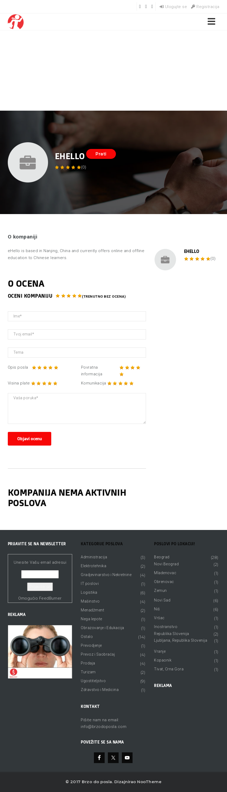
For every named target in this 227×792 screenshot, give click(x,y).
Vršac (159, 618)
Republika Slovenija (171, 634)
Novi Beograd (166, 564)
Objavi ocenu (29, 438)
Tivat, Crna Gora (169, 669)
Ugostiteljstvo (93, 681)
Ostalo (87, 636)
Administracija (94, 557)
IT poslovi (90, 583)
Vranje (160, 651)
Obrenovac (164, 582)
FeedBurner (50, 598)
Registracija (205, 6)
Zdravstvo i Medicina (100, 690)
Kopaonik (162, 660)
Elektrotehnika (93, 566)
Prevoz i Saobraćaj (98, 654)
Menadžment (92, 610)
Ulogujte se (173, 6)
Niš (157, 609)
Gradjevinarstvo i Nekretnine (106, 575)
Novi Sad (162, 600)
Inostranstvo (165, 627)
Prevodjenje (91, 645)
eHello (191, 251)
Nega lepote (91, 619)
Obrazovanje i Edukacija (102, 628)
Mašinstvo (90, 601)
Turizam (88, 672)
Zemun (160, 590)
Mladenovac (165, 573)
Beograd (162, 557)
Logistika (89, 592)
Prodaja (88, 663)
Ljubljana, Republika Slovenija (180, 640)
